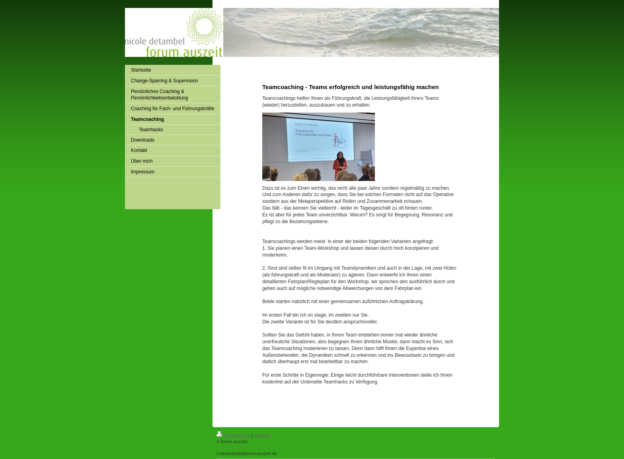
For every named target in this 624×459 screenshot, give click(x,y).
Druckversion (234, 435)
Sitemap (262, 435)
